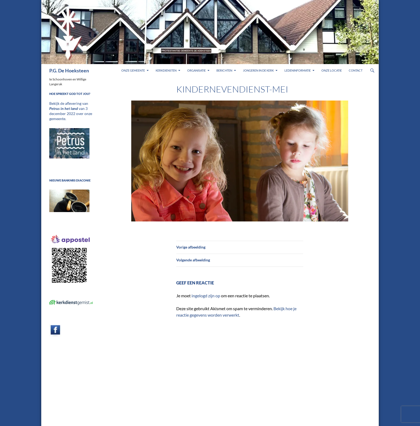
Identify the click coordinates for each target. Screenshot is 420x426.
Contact (355, 70)
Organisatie (196, 70)
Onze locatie (331, 70)
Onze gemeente (133, 70)
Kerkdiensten (166, 70)
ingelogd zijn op (206, 295)
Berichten (224, 70)
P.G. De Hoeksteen (69, 70)
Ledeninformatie (297, 70)
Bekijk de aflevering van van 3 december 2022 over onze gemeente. (70, 108)
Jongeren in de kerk (258, 70)
